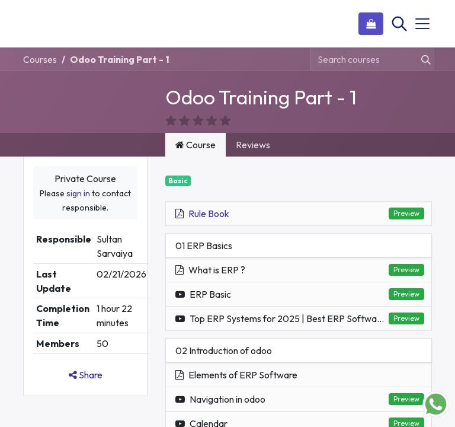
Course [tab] (195, 130)
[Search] (398, 24)
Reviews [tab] (253, 130)
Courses (40, 59)
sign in (78, 179)
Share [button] (85, 361)
